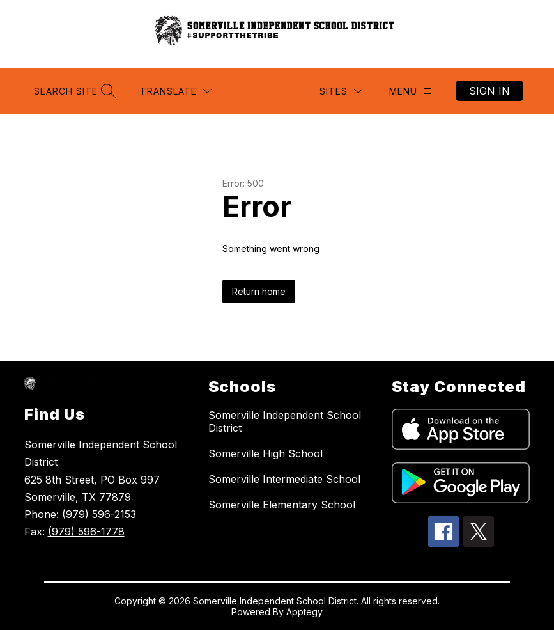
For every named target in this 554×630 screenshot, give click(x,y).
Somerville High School (265, 453)
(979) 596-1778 (86, 531)
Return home (259, 291)
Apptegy (304, 611)
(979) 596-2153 (99, 514)
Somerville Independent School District (284, 421)
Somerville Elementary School (281, 504)
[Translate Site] (176, 91)
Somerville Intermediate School (284, 479)
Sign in (489, 90)
